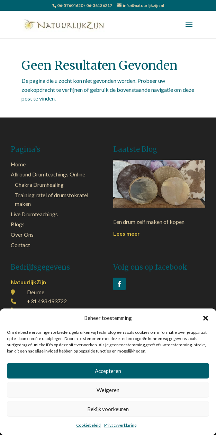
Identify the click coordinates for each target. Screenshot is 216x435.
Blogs (18, 224)
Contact (20, 245)
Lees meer (126, 233)
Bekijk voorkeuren (108, 409)
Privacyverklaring (120, 425)
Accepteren (108, 371)
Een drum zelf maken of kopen (148, 221)
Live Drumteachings (34, 214)
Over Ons (22, 234)
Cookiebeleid (88, 425)
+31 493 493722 (47, 301)
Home (18, 164)
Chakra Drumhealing (39, 184)
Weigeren (108, 390)
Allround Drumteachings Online (48, 174)
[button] (205, 318)
